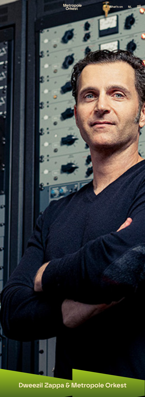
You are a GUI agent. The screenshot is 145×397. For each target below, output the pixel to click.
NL (130, 7)
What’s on (116, 6)
